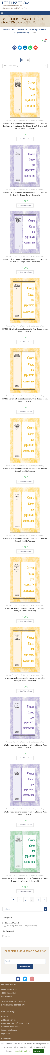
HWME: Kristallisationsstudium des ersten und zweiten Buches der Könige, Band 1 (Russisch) (25, 193)
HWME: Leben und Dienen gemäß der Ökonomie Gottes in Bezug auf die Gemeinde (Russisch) (25, 879)
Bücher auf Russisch (19, 30)
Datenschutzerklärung (10, 1027)
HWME (7, 936)
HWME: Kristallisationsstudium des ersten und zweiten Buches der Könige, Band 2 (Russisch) (25, 260)
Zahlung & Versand (8, 1020)
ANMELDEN (25, 966)
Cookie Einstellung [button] (22, 1051)
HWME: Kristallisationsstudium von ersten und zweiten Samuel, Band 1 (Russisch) (25, 469)
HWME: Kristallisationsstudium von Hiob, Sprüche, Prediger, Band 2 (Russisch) (25, 679)
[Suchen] (46, 909)
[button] (2, 13)
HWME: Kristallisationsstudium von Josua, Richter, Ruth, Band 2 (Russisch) (25, 813)
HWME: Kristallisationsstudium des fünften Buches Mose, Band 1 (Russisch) (25, 330)
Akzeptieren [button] (38, 1051)
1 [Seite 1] (19, 899)
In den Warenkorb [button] (25, 139)
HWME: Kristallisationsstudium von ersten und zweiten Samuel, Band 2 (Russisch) (25, 539)
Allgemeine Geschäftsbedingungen (15, 1023)
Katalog (4, 1016)
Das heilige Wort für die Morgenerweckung (31, 120)
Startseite (6, 30)
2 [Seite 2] (25, 899)
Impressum (5, 1033)
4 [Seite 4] (38, 899)
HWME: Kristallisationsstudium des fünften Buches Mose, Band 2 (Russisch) (25, 400)
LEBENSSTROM (16, 3)
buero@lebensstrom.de (16, 1005)
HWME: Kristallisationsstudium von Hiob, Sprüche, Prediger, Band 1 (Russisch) (25, 609)
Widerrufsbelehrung (9, 1030)
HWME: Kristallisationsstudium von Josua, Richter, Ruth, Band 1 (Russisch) (25, 746)
